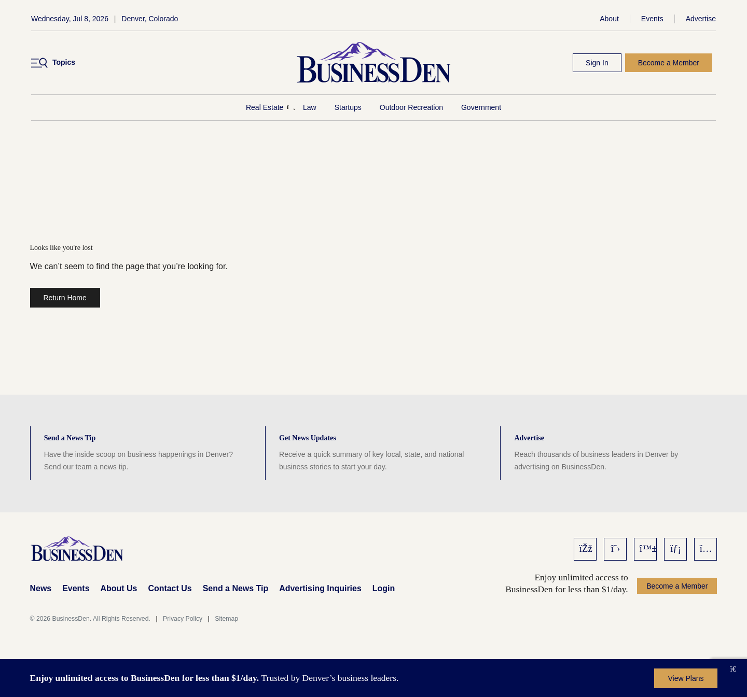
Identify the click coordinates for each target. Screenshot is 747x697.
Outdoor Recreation (411, 107)
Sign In (597, 63)
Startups (348, 107)
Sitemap (226, 618)
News (41, 588)
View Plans (685, 678)
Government (481, 107)
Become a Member (668, 63)
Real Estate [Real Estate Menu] (264, 107)
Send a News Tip (235, 588)
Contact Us (169, 588)
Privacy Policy (182, 618)
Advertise (701, 19)
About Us (119, 588)
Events (652, 19)
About (609, 19)
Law (309, 107)
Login (383, 588)
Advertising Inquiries (320, 588)
